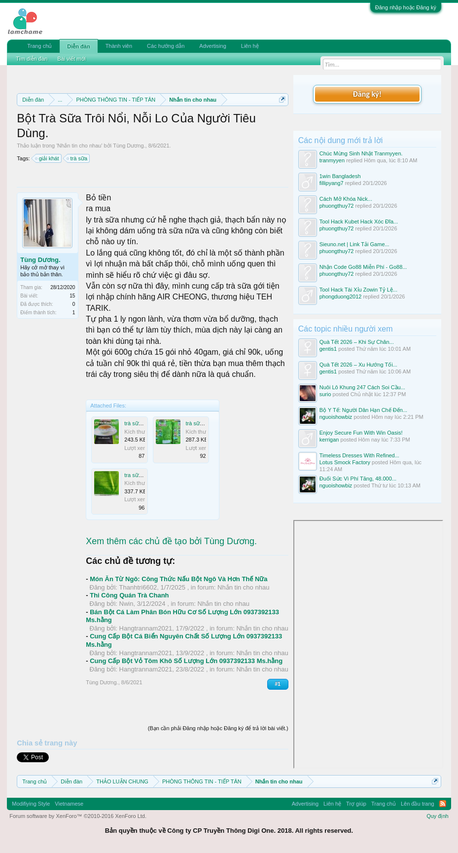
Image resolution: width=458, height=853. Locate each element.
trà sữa (78, 158)
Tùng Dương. (129, 145)
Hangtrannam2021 (146, 628)
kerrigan (329, 440)
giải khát (47, 158)
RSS (442, 803)
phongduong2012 (340, 296)
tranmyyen (332, 160)
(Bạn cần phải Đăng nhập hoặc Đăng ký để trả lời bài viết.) (218, 728)
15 (72, 295)
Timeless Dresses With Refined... (359, 455)
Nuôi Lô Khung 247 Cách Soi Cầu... (362, 387)
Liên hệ (250, 46)
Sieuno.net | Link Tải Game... (354, 244)
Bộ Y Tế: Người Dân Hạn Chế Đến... (363, 410)
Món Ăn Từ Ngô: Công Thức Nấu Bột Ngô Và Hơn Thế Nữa (178, 579)
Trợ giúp (356, 804)
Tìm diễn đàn (31, 59)
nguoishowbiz (335, 417)
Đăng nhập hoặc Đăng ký (405, 7)
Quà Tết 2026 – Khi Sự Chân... (356, 342)
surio (325, 394)
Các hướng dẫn (165, 46)
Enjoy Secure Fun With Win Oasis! (361, 433)
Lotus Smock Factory (344, 462)
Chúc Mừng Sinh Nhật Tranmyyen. (361, 153)
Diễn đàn (78, 46)
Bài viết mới (71, 59)
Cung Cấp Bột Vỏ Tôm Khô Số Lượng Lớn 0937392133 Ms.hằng (186, 661)
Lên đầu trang (417, 804)
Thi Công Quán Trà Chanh (129, 595)
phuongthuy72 (336, 206)
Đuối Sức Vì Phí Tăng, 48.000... (357, 479)
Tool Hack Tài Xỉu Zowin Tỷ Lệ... (358, 290)
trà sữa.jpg (137, 423)
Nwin (126, 603)
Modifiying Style (31, 804)
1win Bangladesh (340, 176)
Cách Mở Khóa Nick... (345, 199)
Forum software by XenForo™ (77, 816)
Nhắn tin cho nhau (79, 145)
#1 (278, 684)
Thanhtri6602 (138, 587)
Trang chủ (39, 46)
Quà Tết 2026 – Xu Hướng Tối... (358, 365)
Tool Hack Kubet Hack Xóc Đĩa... (358, 221)
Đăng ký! (367, 94)
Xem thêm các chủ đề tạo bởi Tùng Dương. (171, 541)
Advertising (212, 46)
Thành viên (119, 46)
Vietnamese (69, 804)
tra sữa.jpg (137, 475)
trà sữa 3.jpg (201, 423)
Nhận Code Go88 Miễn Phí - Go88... (363, 267)
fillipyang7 (331, 183)
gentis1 (328, 349)
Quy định (437, 816)
